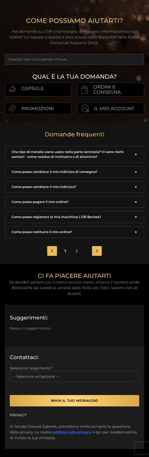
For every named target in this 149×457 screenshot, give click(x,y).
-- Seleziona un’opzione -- (35, 376)
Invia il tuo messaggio (74, 401)
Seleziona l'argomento (30, 368)
